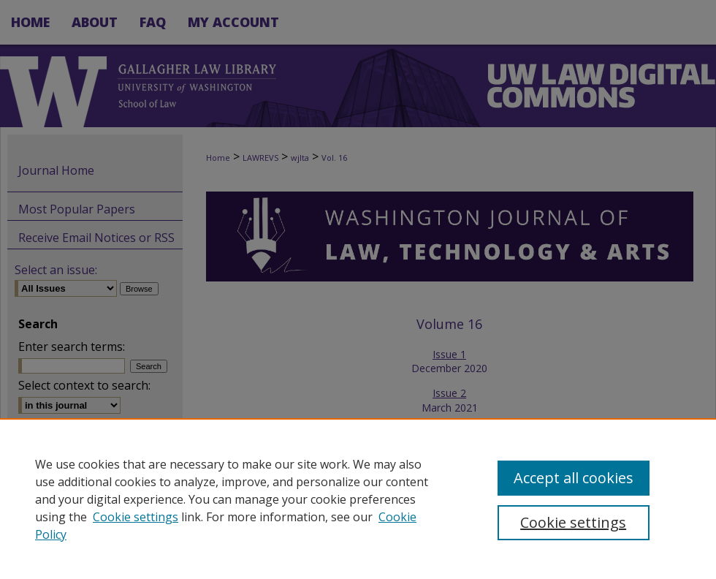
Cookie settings (135, 517)
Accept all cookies (573, 478)
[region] (358, 498)
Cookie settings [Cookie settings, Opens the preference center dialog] (573, 522)
